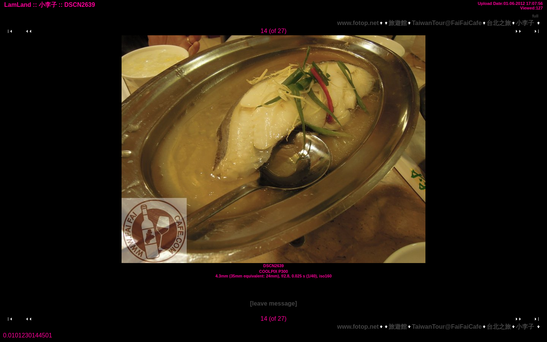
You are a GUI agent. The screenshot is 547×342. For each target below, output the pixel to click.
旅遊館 (398, 23)
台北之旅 (499, 23)
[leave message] (273, 303)
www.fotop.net (358, 23)
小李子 (525, 23)
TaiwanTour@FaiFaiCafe (447, 23)
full (535, 16)
